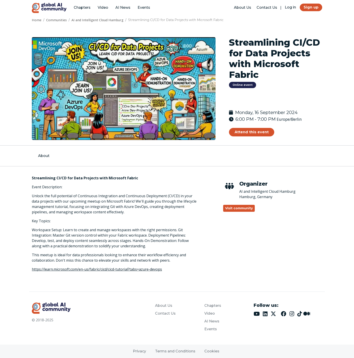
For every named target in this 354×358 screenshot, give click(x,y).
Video (103, 7)
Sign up (311, 7)
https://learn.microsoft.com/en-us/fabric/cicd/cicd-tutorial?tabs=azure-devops (97, 269)
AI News (122, 7)
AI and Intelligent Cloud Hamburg (97, 20)
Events (144, 7)
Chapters (82, 7)
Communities (56, 20)
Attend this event (252, 132)
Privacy (139, 351)
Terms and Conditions (175, 351)
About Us (242, 7)
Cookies (211, 351)
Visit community (239, 208)
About (44, 156)
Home (36, 20)
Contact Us (267, 7)
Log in (290, 7)
